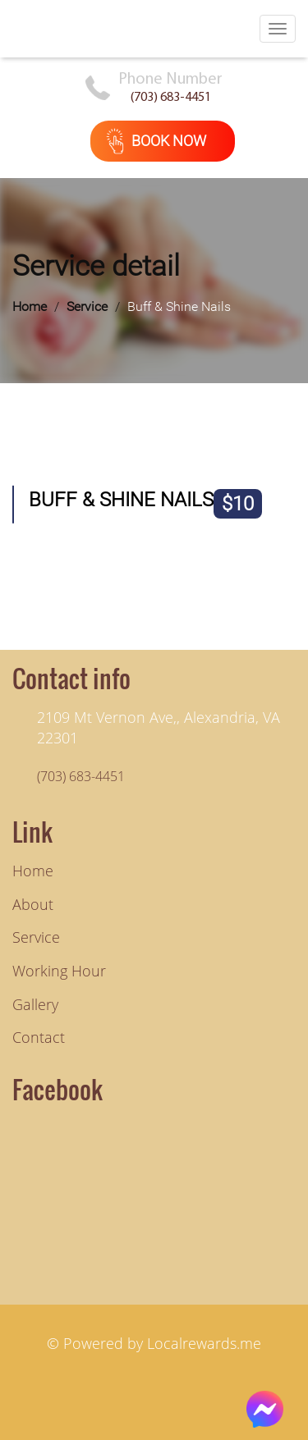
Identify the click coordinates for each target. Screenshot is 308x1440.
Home (29, 306)
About (32, 904)
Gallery (35, 1004)
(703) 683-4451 (171, 97)
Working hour (59, 971)
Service (87, 306)
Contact (38, 1037)
